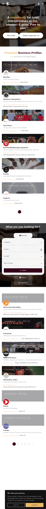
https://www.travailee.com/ (10, 435)
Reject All (16, 505)
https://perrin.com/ (8, 363)
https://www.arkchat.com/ (10, 411)
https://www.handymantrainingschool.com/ (14, 104)
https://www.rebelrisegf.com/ (11, 82)
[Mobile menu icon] (3, 4)
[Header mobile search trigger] (43, 3)
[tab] (23, 285)
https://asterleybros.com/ (10, 385)
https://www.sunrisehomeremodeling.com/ (14, 312)
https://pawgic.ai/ (8, 203)
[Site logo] (8, 3)
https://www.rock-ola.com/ (10, 153)
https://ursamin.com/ (9, 179)
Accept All (35, 505)
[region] (25, 499)
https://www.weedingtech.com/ (11, 339)
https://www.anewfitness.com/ (11, 131)
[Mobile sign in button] (38, 3)
